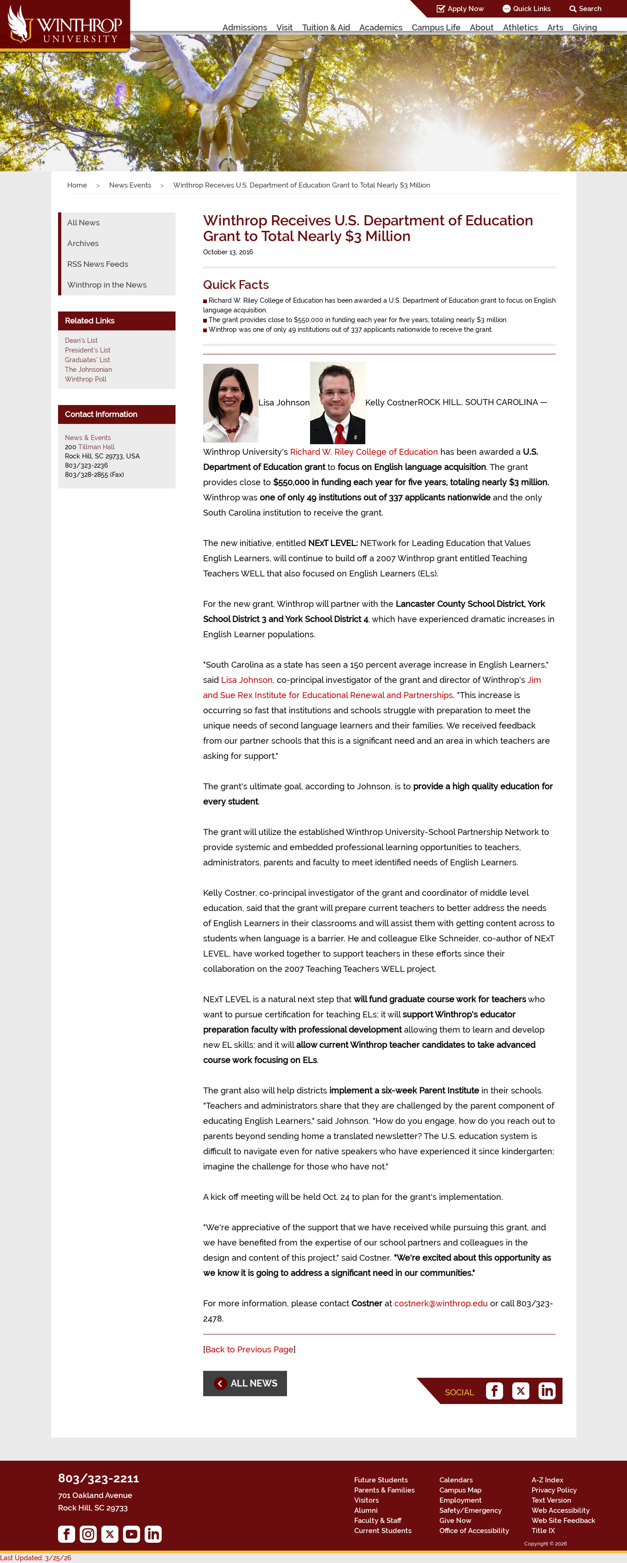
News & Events (88, 437)
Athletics (520, 27)
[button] (47, 94)
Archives (83, 243)
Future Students (381, 1480)
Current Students (382, 1531)
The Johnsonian (88, 369)
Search (590, 9)
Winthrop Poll (85, 379)
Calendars (456, 1480)
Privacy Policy (554, 1490)
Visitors (366, 1500)
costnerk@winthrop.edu (441, 1303)
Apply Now (466, 9)
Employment (460, 1500)
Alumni (366, 1510)
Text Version (551, 1500)
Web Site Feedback (563, 1520)
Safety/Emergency (470, 1510)
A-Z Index (547, 1480)
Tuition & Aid (326, 27)
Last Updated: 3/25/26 (35, 1558)
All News (83, 222)
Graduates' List (87, 360)
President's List (88, 350)
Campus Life (436, 27)
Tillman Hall (96, 447)
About (482, 27)
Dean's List (81, 340)
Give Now (455, 1520)
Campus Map (460, 1490)
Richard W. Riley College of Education (364, 452)
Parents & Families (384, 1490)
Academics (381, 27)
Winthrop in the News (106, 284)
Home (77, 185)
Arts (555, 27)
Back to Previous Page (249, 1349)
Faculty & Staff (377, 1520)
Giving (585, 27)
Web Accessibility (561, 1510)
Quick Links (532, 9)
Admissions (245, 27)
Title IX (543, 1531)
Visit (284, 27)
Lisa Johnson (247, 680)
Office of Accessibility (474, 1531)
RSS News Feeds (97, 264)
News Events (130, 185)
